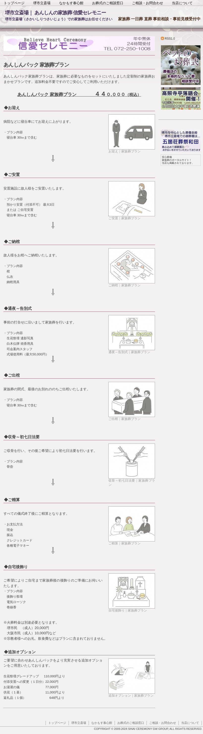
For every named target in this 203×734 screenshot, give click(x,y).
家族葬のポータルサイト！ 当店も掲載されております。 (178, 160)
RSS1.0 (168, 38)
